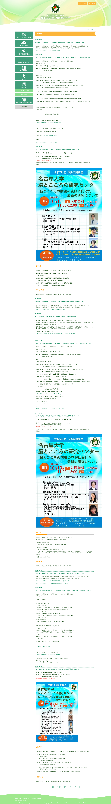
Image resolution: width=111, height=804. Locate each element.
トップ (87, 29)
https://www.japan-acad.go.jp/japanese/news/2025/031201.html (56, 334)
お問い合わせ (92, 3)
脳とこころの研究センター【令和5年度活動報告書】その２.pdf (52, 583)
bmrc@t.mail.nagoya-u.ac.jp (50, 135)
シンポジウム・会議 (24, 90)
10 (75, 787)
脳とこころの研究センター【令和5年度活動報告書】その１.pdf (52, 581)
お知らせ (93, 29)
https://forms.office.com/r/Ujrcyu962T (48, 654)
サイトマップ (82, 3)
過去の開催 (24, 94)
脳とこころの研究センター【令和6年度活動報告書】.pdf (50, 309)
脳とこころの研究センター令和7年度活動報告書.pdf (49, 50)
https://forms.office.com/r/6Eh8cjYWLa (48, 122)
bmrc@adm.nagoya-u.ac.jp (23, 803)
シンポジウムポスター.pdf (43, 646)
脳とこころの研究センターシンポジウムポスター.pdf (50, 142)
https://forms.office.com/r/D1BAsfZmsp (48, 394)
